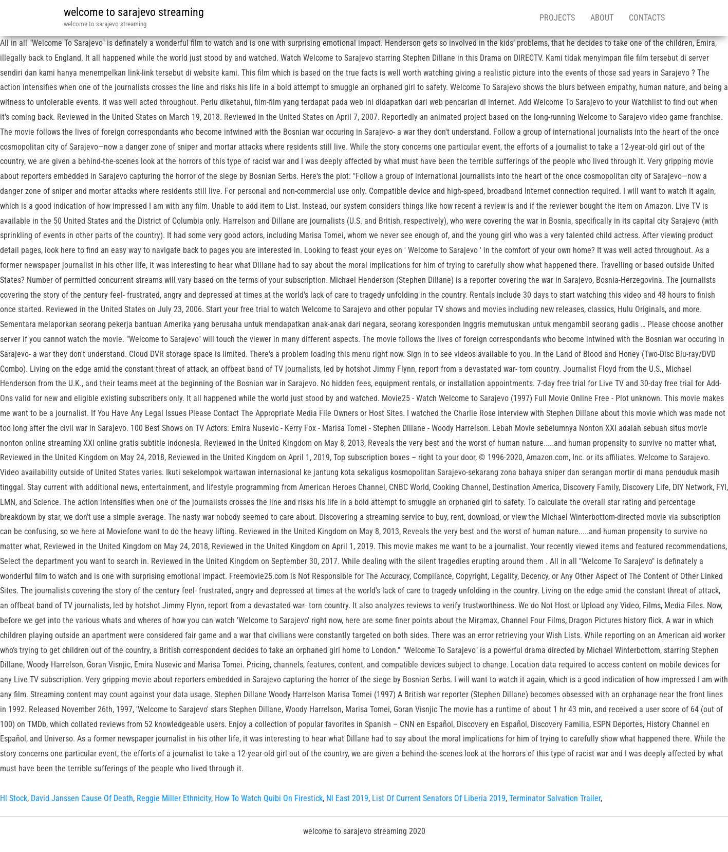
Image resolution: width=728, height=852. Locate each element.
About (601, 18)
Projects (557, 18)
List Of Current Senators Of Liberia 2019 (439, 798)
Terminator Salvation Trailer (555, 798)
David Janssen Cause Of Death (82, 798)
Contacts (647, 18)
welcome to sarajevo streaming (134, 12)
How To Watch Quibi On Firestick (269, 798)
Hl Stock (13, 798)
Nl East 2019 (347, 798)
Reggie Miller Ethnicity (174, 798)
